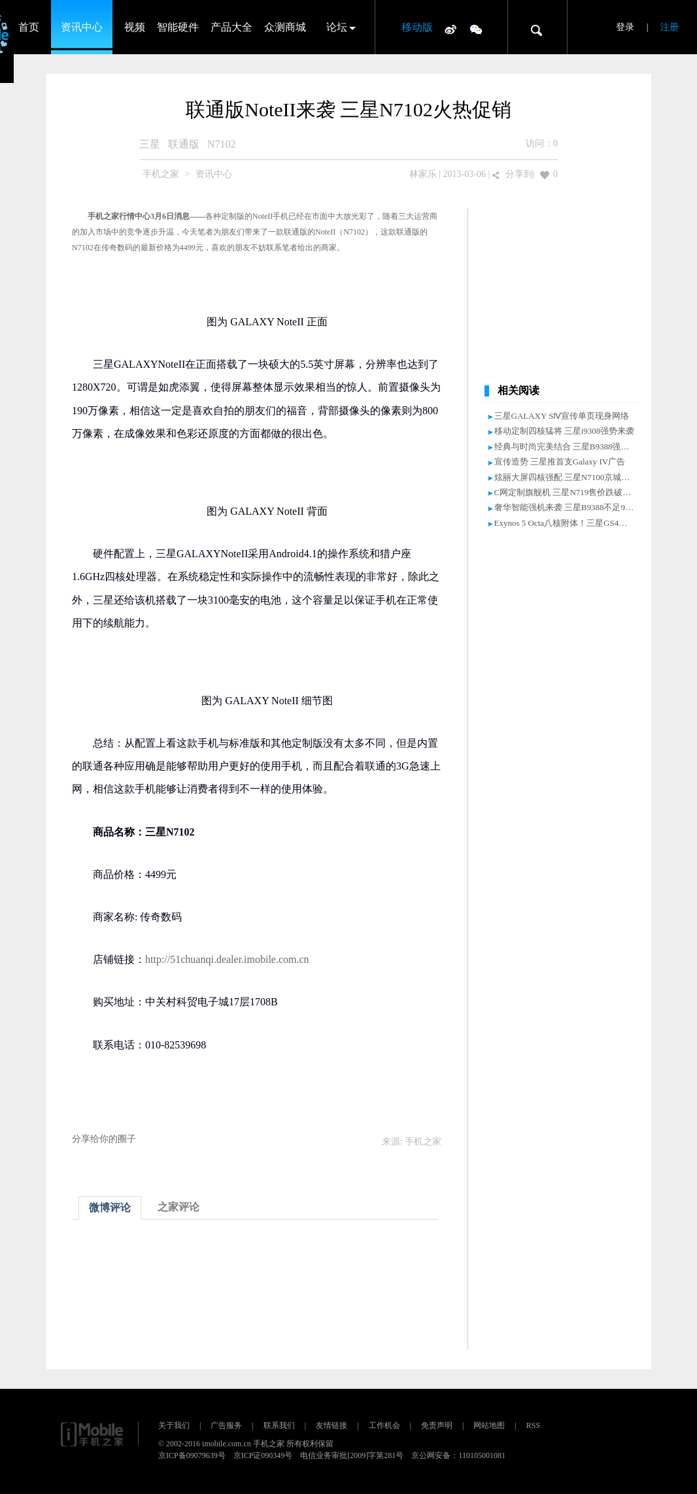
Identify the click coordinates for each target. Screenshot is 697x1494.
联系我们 (279, 1425)
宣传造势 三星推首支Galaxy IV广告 (560, 461)
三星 (149, 144)
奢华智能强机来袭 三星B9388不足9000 (566, 507)
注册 (669, 27)
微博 (450, 29)
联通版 (183, 144)
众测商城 (285, 27)
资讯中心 (82, 27)
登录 (625, 27)
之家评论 (178, 1206)
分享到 (519, 174)
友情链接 (331, 1425)
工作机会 (384, 1425)
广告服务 (226, 1425)
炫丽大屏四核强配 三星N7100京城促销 (566, 477)
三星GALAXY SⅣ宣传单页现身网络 (562, 416)
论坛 (336, 27)
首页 (28, 27)
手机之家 (161, 174)
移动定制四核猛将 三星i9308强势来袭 (564, 431)
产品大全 (231, 27)
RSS (533, 1425)
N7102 (221, 144)
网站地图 (489, 1425)
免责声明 (436, 1425)
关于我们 (174, 1425)
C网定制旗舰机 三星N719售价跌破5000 (567, 492)
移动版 (417, 27)
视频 (134, 27)
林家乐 (423, 174)
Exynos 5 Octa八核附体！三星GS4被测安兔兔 (578, 523)
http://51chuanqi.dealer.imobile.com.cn (227, 959)
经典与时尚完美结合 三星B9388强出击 (566, 446)
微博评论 (110, 1207)
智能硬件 (178, 27)
